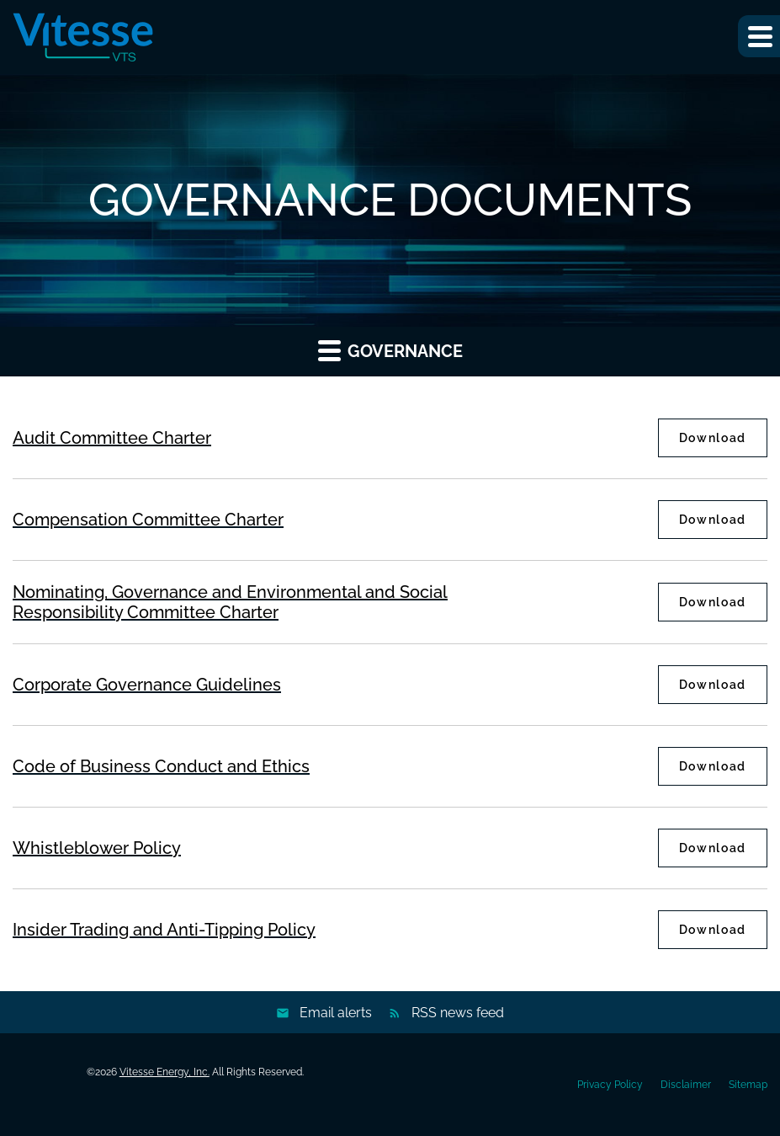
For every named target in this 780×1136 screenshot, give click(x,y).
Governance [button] (390, 350)
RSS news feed (457, 1013)
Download (723, 437)
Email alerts (336, 1013)
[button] (759, 36)
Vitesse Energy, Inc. (164, 1072)
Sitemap (748, 1085)
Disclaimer (686, 1085)
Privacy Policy (610, 1085)
